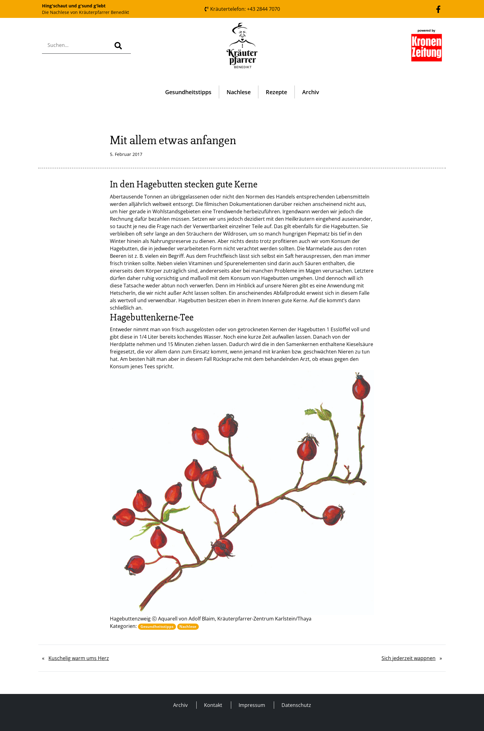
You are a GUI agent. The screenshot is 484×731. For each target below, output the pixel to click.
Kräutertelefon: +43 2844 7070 (242, 9)
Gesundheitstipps (188, 92)
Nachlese (239, 92)
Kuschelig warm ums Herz (78, 658)
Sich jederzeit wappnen (409, 658)
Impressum (252, 705)
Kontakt (213, 705)
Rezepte (276, 92)
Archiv (310, 92)
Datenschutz (296, 705)
